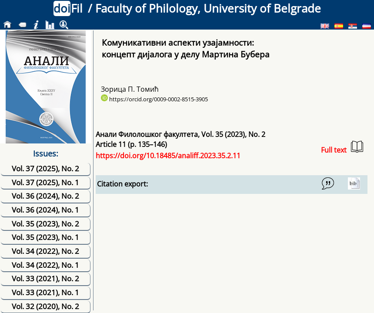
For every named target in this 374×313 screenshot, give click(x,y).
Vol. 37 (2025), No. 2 (45, 168)
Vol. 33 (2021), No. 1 (45, 292)
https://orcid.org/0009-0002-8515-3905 (154, 99)
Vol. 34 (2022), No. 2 (45, 251)
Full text (342, 147)
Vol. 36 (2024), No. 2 (45, 196)
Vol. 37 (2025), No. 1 (45, 182)
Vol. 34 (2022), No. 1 (45, 265)
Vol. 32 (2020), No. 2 (45, 306)
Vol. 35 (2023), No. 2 (45, 224)
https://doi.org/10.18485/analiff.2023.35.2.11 (168, 155)
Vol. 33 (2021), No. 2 (45, 278)
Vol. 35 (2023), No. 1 (45, 237)
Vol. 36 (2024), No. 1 (45, 210)
